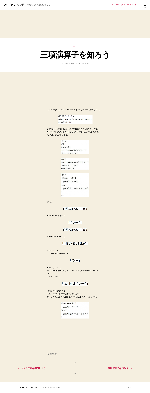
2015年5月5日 (84, 63)
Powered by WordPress (51, 388)
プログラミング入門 (14, 5)
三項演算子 (53, 354)
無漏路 (71, 63)
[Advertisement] (75, 23)
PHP (75, 46)
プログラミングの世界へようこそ (123, 5)
